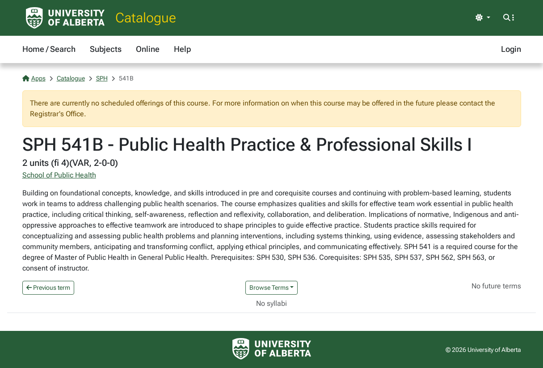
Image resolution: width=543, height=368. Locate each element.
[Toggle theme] (483, 17)
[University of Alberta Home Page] (65, 18)
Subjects (106, 49)
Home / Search (49, 49)
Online (148, 49)
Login (511, 49)
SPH (102, 78)
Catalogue (145, 17)
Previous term (48, 287)
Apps (34, 78)
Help (182, 49)
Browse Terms (269, 287)
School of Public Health (59, 175)
